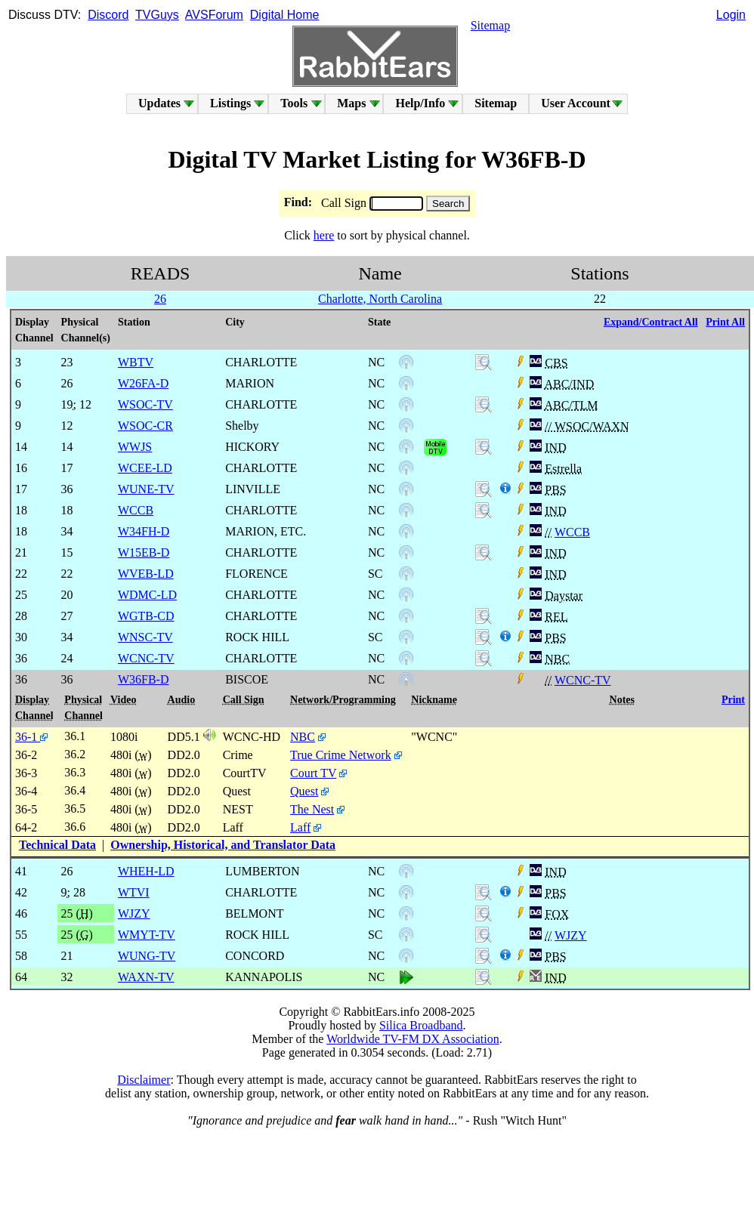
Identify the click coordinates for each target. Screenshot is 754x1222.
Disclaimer (143, 1079)
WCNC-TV (583, 680)
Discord (108, 14)
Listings (230, 103)
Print (733, 699)
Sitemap (490, 25)
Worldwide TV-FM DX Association (412, 1038)
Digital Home (285, 14)
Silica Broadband (421, 1025)
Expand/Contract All (651, 322)
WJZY (571, 935)
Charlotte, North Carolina (380, 298)
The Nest (312, 809)
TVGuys (157, 14)
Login (731, 14)
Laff (300, 827)
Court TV (313, 773)
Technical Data (57, 844)
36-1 (31, 736)
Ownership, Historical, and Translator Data (222, 844)
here (324, 235)
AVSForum (214, 14)
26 (160, 298)
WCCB (572, 532)
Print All (725, 322)
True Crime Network (340, 754)
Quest (304, 791)
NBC (302, 736)
